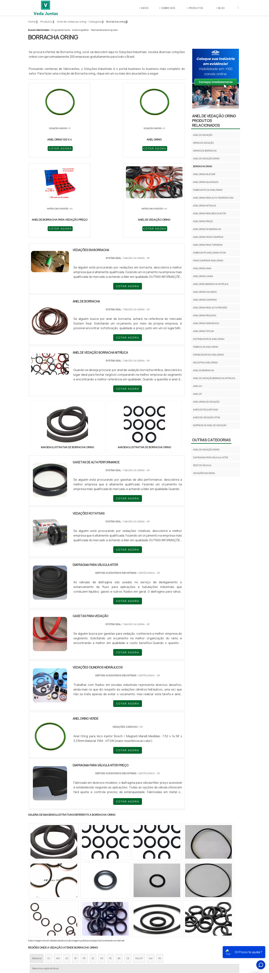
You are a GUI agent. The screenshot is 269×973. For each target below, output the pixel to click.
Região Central (39, 911)
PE (110, 878)
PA (159, 878)
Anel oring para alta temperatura (213, 197)
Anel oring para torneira (208, 244)
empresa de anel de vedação (209, 425)
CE (127, 878)
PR (84, 878)
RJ (48, 878)
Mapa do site (199, 946)
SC (93, 878)
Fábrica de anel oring (205, 346)
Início (144, 8)
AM (150, 878)
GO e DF (139, 878)
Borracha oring (202, 166)
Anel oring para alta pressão (210, 307)
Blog (220, 8)
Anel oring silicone (204, 174)
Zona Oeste (76, 911)
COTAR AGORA (48, 148)
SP (75, 878)
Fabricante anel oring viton (104, 30)
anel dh (197, 386)
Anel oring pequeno (204, 315)
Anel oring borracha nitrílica (210, 284)
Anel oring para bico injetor (209, 213)
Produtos (195, 8)
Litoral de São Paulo (153, 911)
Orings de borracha (60, 30)
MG (58, 878)
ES (67, 878)
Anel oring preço (203, 221)
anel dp (197, 394)
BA (119, 878)
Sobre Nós (167, 8)
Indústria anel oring (205, 362)
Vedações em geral (204, 473)
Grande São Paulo (129, 911)
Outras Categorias (211, 439)
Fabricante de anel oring (207, 189)
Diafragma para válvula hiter (210, 457)
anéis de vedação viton (206, 417)
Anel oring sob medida (206, 323)
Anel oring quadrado (205, 182)
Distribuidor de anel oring (208, 339)
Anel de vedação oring (206, 158)
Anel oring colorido (205, 292)
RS (101, 878)
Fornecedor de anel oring (208, 354)
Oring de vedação (203, 142)
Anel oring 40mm (203, 276)
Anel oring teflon (80, 30)
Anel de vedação (202, 135)
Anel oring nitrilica (204, 205)
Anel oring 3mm (202, 268)
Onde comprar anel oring (208, 260)
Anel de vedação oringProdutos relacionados (214, 120)
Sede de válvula (202, 465)
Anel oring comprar (205, 299)
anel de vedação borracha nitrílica (214, 378)
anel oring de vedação (206, 401)
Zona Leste (108, 911)
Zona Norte (58, 911)
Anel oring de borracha (207, 229)
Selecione (36, 878)
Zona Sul (92, 911)
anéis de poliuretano (205, 409)
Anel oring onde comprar (208, 237)
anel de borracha (203, 370)
